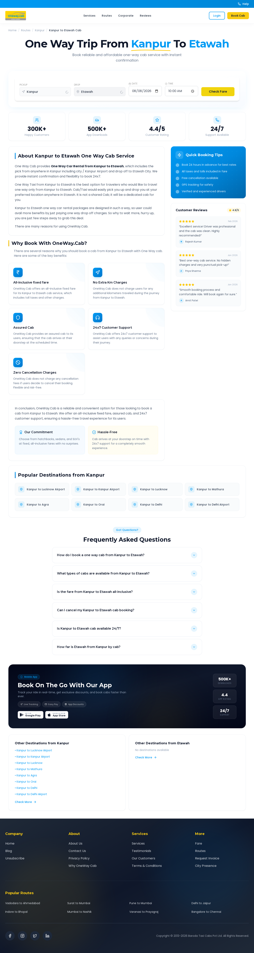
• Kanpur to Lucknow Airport (33, 753)
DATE (133, 83)
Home (12, 30)
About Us (75, 843)
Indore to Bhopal (16, 912)
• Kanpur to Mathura (28, 772)
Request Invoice (207, 858)
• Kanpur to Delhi (26, 791)
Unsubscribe (14, 858)
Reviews (145, 16)
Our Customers (143, 858)
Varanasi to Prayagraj (143, 912)
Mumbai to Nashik (79, 912)
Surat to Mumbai (78, 903)
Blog (8, 851)
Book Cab (238, 16)
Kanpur (40, 30)
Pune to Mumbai (140, 903)
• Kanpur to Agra (26, 778)
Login (217, 16)
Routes (107, 16)
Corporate (126, 16)
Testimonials (141, 851)
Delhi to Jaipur (201, 903)
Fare (198, 843)
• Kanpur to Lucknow (28, 766)
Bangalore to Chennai (206, 912)
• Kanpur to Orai (25, 785)
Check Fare (218, 91)
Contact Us (77, 851)
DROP (77, 84)
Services (89, 16)
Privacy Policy (79, 858)
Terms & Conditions (147, 866)
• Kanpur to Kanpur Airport (32, 760)
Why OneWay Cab (83, 866)
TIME (169, 83)
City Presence (206, 866)
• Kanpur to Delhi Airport (31, 797)
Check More (26, 805)
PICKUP (23, 84)
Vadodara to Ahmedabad (22, 903)
